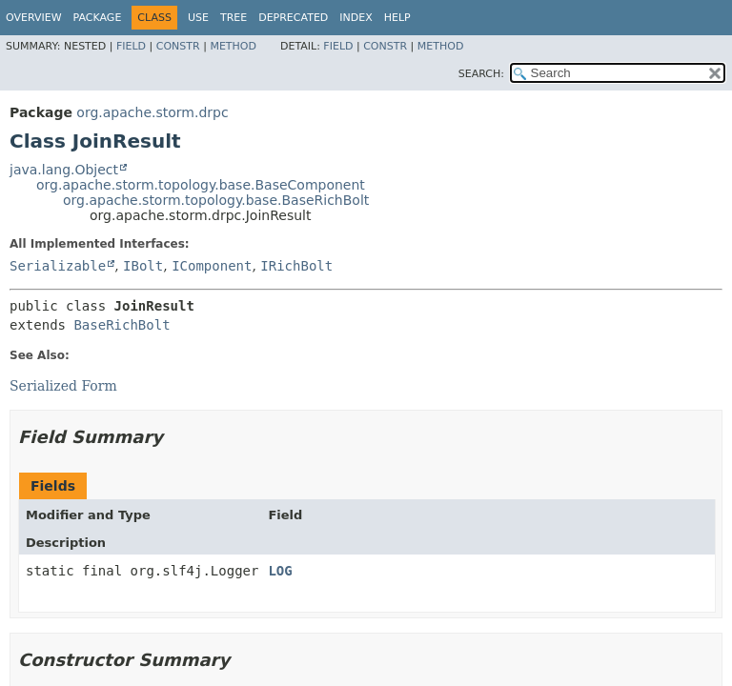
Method (233, 46)
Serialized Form (63, 385)
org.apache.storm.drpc (152, 112)
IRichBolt (296, 265)
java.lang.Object (64, 169)
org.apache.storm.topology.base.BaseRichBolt (216, 200)
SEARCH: (481, 74)
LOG (280, 570)
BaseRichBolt (121, 325)
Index (355, 17)
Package (97, 17)
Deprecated (293, 17)
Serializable (58, 265)
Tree (233, 17)
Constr (178, 46)
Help (397, 17)
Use (198, 17)
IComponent (212, 265)
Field (131, 46)
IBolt (143, 265)
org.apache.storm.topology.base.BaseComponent (200, 184)
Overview (34, 17)
